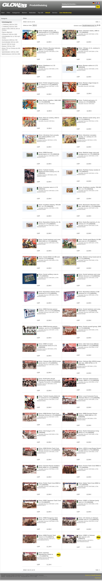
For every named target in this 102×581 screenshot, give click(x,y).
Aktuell (47, 12)
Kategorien (16, 12)
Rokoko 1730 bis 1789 (8, 46)
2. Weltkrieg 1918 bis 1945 (9, 26)
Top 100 (40, 12)
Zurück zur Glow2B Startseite (93, 575)
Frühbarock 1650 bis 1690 (9, 34)
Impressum (98, 577)
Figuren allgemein (7, 32)
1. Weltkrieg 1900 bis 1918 (9, 24)
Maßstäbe (32, 12)
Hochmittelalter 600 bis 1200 (10, 42)
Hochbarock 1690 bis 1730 (9, 40)
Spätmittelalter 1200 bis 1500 (10, 52)
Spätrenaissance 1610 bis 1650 (11, 54)
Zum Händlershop (66, 12)
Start (3, 12)
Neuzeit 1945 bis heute (8, 44)
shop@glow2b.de (42, 576)
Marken (24, 12)
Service (54, 12)
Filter (8, 12)
